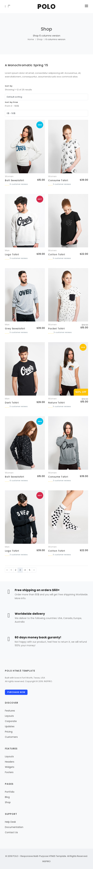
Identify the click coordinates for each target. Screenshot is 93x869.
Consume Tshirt (58, 180)
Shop (39, 39)
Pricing (8, 731)
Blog (7, 797)
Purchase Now (16, 692)
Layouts (9, 716)
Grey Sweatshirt (15, 328)
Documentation (14, 827)
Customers (11, 737)
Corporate (11, 721)
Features (10, 710)
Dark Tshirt (12, 402)
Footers (9, 772)
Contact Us (11, 832)
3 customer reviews (62, 184)
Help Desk (10, 821)
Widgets (9, 767)
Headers (9, 761)
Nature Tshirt (56, 402)
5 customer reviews (62, 258)
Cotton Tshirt (56, 254)
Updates (9, 726)
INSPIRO (46, 861)
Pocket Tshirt (56, 328)
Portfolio (9, 791)
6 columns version (55, 39)
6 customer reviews (19, 184)
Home (31, 39)
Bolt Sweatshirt (14, 180)
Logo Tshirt (12, 254)
